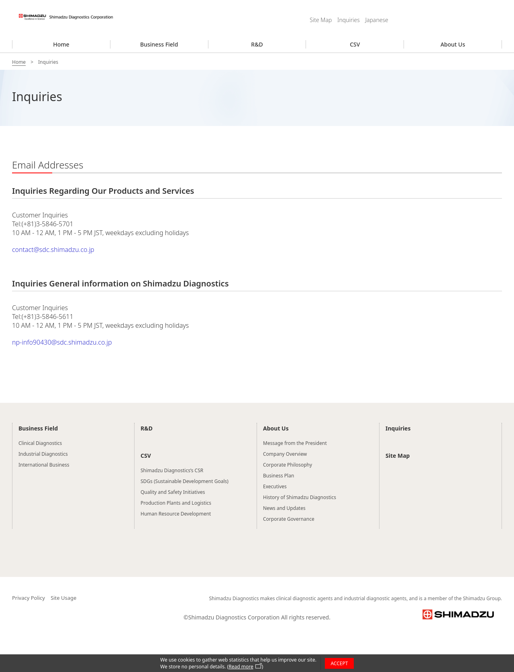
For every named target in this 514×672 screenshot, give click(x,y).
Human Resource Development (176, 513)
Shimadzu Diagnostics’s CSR (172, 470)
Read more (240, 666)
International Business (43, 464)
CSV (355, 44)
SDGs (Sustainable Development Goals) (184, 481)
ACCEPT (339, 663)
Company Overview (285, 454)
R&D (257, 44)
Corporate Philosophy (287, 464)
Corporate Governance (288, 519)
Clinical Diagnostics (40, 443)
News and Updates (284, 508)
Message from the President (295, 443)
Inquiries (348, 20)
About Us (453, 44)
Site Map (321, 20)
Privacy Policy (28, 597)
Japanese (376, 20)
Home (61, 44)
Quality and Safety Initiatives (173, 492)
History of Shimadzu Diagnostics (299, 497)
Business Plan (278, 475)
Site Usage (63, 597)
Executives (275, 486)
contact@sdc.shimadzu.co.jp (53, 249)
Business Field (159, 44)
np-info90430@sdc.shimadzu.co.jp (62, 342)
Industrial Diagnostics (43, 454)
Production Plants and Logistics (176, 502)
